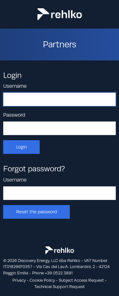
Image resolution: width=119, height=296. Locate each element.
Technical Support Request (59, 286)
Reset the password (36, 211)
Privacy (19, 280)
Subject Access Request (81, 280)
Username (15, 86)
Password (14, 115)
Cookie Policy (42, 280)
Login (21, 146)
